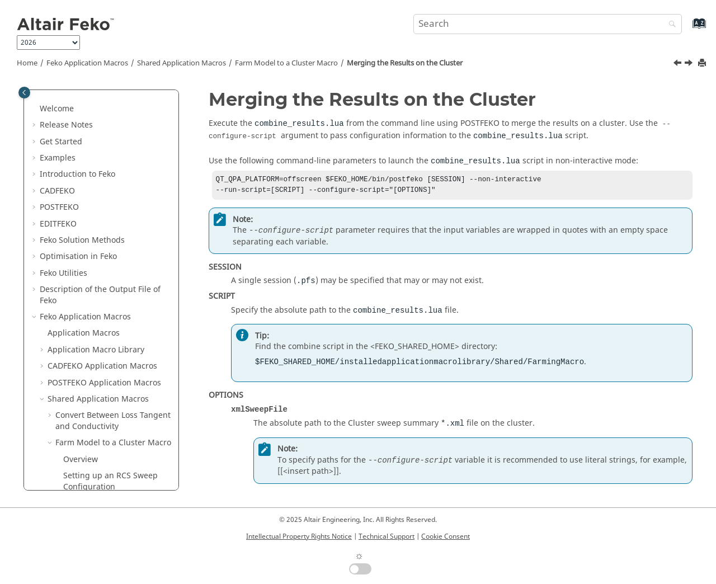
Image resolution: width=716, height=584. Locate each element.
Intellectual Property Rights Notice (299, 536)
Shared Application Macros (181, 63)
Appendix (58, 469)
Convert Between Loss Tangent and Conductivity (113, 206)
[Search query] (547, 24)
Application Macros (87, 63)
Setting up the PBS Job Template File (105, 293)
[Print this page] (703, 63)
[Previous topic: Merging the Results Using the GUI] (678, 64)
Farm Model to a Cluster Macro (286, 63)
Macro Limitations (96, 398)
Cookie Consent (445, 536)
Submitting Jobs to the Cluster (105, 321)
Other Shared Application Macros (103, 420)
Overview (80, 245)
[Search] (669, 25)
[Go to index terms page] (687, 29)
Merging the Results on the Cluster (405, 63)
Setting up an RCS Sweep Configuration (110, 266)
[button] (35, 102)
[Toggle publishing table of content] (24, 92)
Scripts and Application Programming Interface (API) (94, 447)
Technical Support (386, 536)
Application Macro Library (96, 135)
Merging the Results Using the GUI (113, 348)
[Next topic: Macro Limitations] (689, 64)
